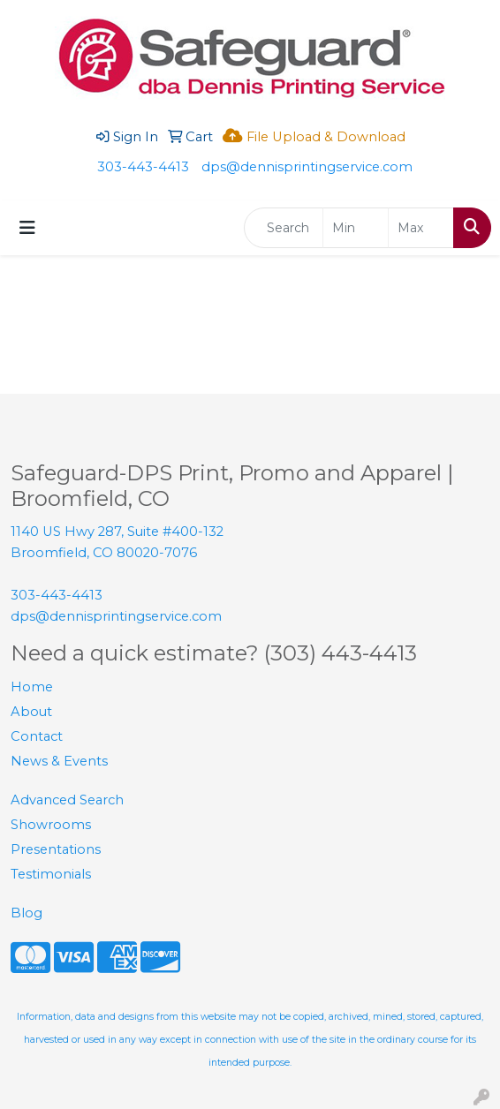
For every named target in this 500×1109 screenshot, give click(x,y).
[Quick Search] (283, 227)
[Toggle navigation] (27, 227)
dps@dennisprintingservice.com (307, 167)
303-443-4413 (143, 167)
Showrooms (51, 825)
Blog (26, 913)
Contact (37, 736)
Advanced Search (67, 800)
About (31, 712)
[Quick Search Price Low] (355, 227)
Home (32, 687)
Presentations (56, 849)
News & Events (59, 761)
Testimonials (51, 874)
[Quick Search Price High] (421, 227)
